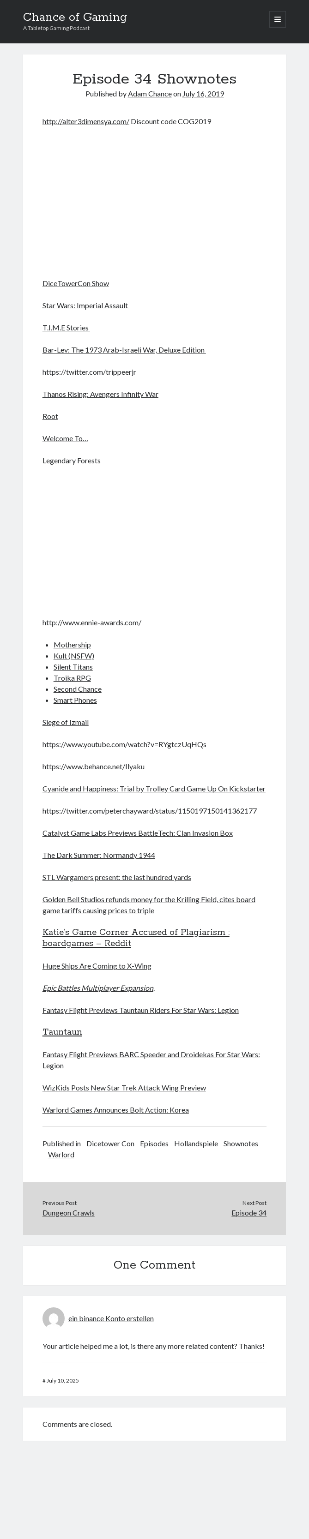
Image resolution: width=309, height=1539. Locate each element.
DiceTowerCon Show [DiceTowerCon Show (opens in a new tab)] (75, 283)
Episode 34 (249, 1212)
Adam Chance (150, 93)
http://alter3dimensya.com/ (85, 121)
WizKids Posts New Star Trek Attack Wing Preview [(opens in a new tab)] (124, 1087)
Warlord (61, 1154)
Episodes (154, 1143)
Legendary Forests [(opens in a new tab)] (71, 460)
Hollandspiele (196, 1143)
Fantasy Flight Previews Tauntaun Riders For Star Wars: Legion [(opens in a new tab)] (140, 1010)
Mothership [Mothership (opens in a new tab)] (72, 644)
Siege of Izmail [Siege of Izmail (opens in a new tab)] (65, 722)
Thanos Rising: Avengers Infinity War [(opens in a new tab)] (100, 393)
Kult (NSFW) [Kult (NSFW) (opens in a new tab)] (74, 655)
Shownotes (241, 1143)
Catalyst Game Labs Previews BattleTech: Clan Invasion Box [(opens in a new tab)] (137, 832)
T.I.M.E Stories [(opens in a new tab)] (66, 327)
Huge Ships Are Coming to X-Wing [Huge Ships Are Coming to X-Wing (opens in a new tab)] (96, 965)
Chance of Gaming (75, 17)
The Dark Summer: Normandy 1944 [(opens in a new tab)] (98, 854)
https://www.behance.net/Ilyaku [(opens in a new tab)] (93, 766)
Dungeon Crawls (68, 1212)
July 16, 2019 (203, 93)
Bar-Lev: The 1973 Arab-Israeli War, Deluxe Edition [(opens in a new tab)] (124, 349)
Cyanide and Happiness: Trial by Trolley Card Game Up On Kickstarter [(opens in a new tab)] (154, 788)
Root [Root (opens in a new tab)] (50, 416)
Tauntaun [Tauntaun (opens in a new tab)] (62, 1032)
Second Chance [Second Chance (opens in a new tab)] (78, 688)
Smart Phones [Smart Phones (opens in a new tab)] (75, 699)
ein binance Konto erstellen (111, 1318)
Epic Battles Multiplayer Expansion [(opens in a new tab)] (97, 987)
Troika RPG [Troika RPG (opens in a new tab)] (72, 677)
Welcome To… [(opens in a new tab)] (65, 438)
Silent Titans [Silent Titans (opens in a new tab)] (73, 666)
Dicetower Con (110, 1143)
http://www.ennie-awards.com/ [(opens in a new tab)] (91, 622)
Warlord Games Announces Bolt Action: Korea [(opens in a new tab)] (115, 1109)
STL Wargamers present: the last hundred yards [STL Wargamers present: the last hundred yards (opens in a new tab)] (116, 877)
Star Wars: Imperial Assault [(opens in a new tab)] (85, 305)
